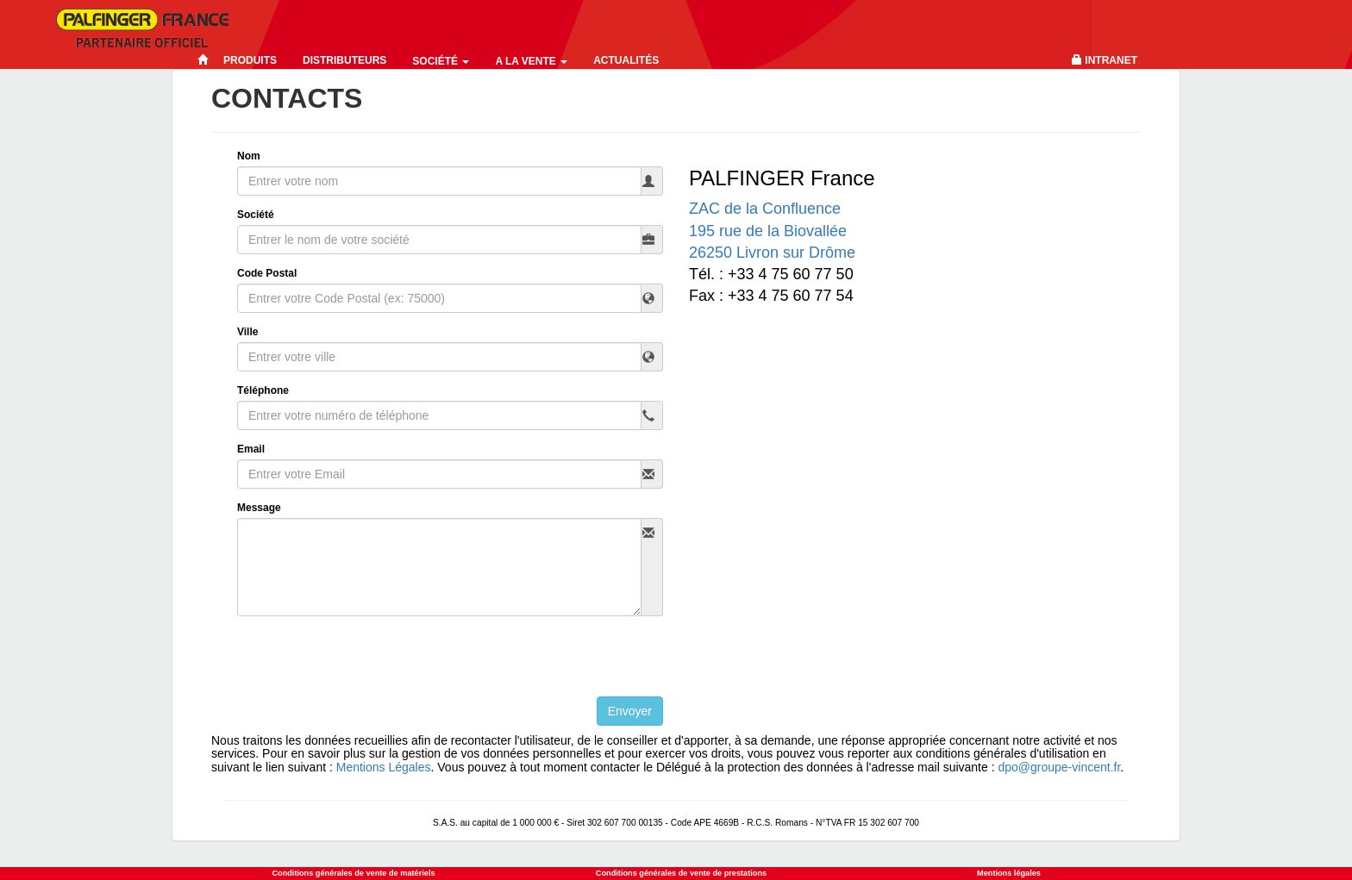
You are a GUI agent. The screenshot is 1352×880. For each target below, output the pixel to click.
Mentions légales (1009, 873)
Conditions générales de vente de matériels (353, 873)
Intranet (1111, 60)
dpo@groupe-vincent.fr (1059, 767)
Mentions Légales (383, 767)
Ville (247, 332)
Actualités (626, 60)
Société (440, 61)
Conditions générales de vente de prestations (681, 873)
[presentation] (368, 662)
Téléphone (263, 390)
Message (259, 508)
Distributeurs (344, 60)
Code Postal (267, 273)
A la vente (531, 61)
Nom (248, 156)
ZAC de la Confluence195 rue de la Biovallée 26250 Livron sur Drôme (772, 230)
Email (251, 449)
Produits (250, 60)
